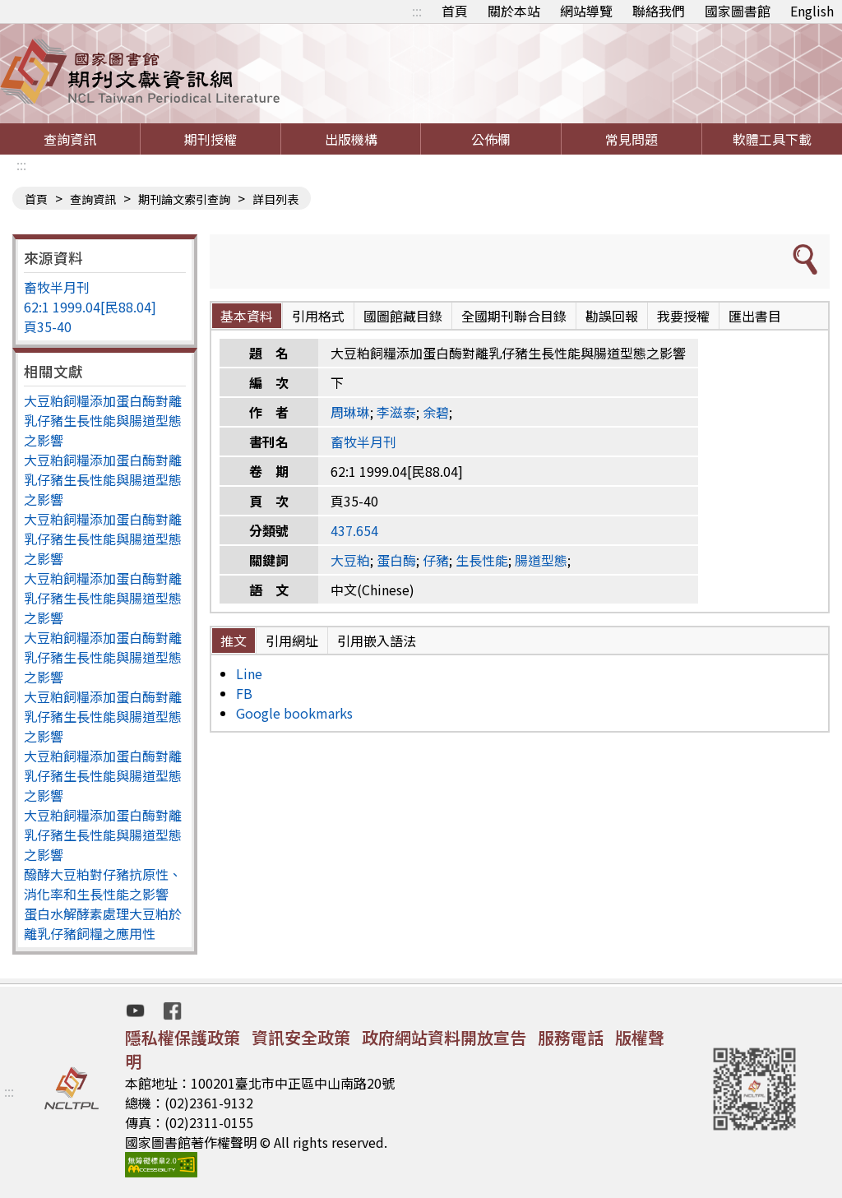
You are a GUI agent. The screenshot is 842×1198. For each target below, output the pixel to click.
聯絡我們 (658, 11)
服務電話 (571, 1037)
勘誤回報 (611, 316)
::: (417, 11)
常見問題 (631, 139)
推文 (233, 640)
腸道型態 (541, 560)
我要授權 (683, 316)
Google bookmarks (294, 713)
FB (244, 693)
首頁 (455, 11)
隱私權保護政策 (182, 1037)
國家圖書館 (737, 11)
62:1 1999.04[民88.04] (90, 307)
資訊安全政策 (301, 1037)
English (812, 11)
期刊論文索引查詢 (184, 199)
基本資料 (246, 316)
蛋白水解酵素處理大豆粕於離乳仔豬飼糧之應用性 (103, 923)
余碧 (436, 412)
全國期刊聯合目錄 (514, 316)
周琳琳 (350, 412)
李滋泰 (396, 412)
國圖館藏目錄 (402, 316)
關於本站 (514, 11)
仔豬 (436, 560)
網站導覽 (586, 11)
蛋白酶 (396, 560)
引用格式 (318, 316)
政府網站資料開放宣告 (444, 1037)
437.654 (354, 530)
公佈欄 (491, 139)
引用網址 (292, 640)
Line (249, 673)
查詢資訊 (70, 139)
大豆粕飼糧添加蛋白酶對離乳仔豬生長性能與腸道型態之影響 (103, 420)
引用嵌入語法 (376, 640)
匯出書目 (755, 316)
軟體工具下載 (772, 139)
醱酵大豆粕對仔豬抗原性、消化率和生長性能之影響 (103, 884)
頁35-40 (48, 326)
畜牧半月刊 (57, 287)
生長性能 (482, 560)
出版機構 (351, 139)
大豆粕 (350, 560)
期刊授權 (210, 139)
